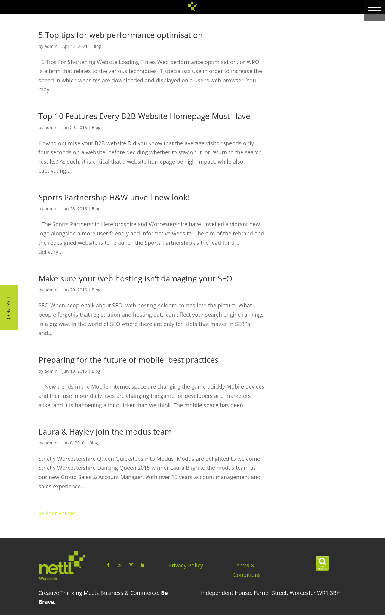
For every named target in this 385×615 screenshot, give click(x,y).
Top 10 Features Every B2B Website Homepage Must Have (144, 116)
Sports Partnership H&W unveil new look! (114, 197)
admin (51, 46)
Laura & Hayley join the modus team (105, 431)
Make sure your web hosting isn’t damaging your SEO (135, 278)
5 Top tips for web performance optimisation (120, 34)
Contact (8, 307)
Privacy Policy (185, 565)
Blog (96, 46)
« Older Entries (57, 513)
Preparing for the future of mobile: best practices (128, 359)
